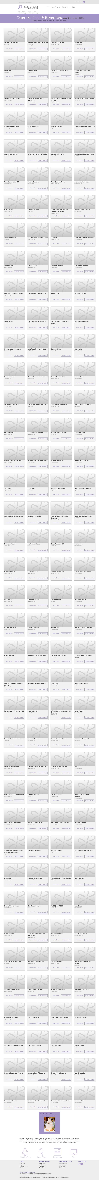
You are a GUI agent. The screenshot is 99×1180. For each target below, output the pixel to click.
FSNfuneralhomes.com (54, 1177)
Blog (73, 7)
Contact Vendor (19, 49)
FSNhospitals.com (64, 1177)
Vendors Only (42, 1165)
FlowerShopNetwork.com (35, 1177)
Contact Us (41, 1166)
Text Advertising (62, 1165)
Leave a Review (9, 48)
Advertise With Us (21, 2)
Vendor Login (29, 2)
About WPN (22, 1163)
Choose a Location (22, 11)
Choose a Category (22, 13)
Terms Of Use (42, 1167)
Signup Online (62, 1166)
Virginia (29, 11)
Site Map (22, 1167)
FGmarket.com (44, 1177)
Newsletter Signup (78, 1)
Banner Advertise (63, 1163)
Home (47, 7)
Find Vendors (56, 7)
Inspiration (65, 7)
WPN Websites (62, 1167)
